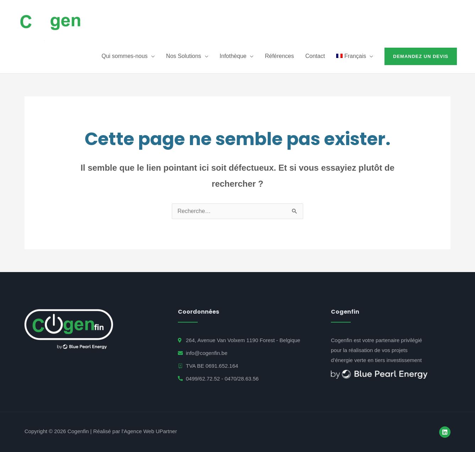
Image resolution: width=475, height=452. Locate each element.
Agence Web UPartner (150, 431)
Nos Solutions (183, 56)
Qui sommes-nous (125, 56)
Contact (315, 56)
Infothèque (233, 56)
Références (279, 56)
